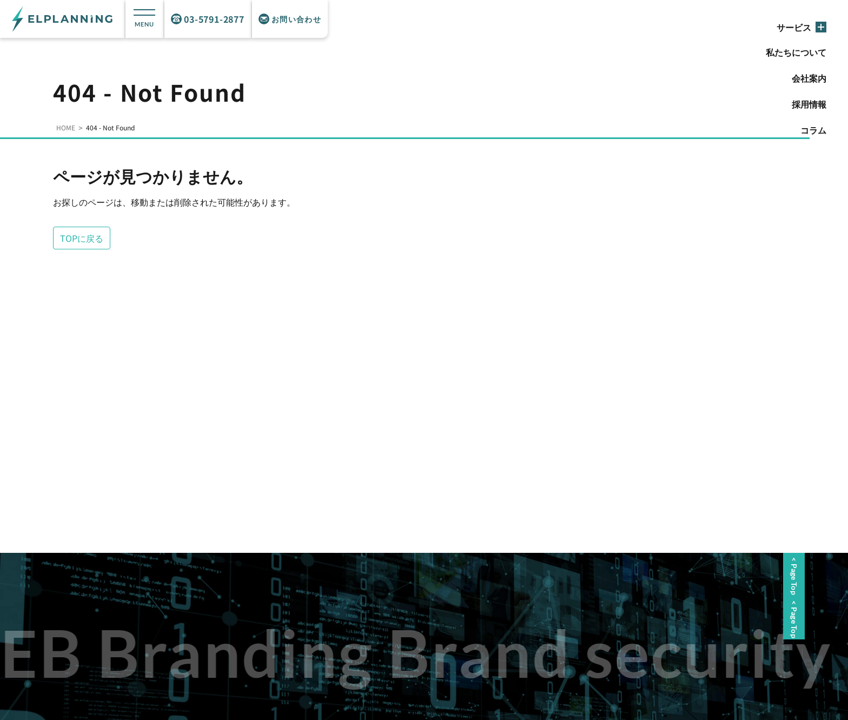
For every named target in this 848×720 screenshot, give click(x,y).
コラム (813, 129)
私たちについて (796, 51)
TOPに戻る (81, 238)
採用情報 (809, 103)
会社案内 (809, 77)
